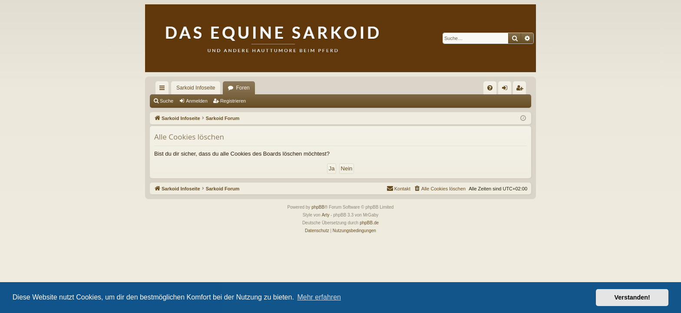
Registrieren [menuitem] (521, 89)
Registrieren (233, 100)
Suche (166, 100)
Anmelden (197, 100)
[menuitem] (489, 87)
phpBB (317, 207)
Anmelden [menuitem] (506, 89)
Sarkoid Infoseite (195, 88)
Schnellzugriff (164, 89)
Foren (242, 88)
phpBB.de (369, 222)
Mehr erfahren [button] (319, 297)
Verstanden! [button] (632, 297)
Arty (326, 215)
